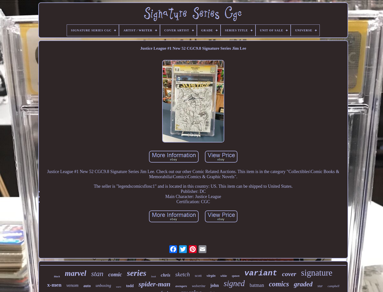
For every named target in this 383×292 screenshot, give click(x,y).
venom (72, 285)
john (214, 285)
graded (303, 284)
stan (97, 273)
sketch (182, 274)
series (136, 273)
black (57, 276)
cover (289, 274)
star (320, 286)
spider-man (154, 284)
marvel (75, 273)
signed (234, 283)
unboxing (103, 285)
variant (260, 273)
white (223, 276)
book (153, 276)
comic (115, 274)
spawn (235, 276)
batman (257, 285)
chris (165, 275)
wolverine (198, 286)
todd (130, 286)
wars (118, 286)
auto (87, 286)
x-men (54, 285)
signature (316, 273)
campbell (333, 286)
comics (279, 284)
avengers (181, 286)
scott (198, 276)
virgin (211, 276)
